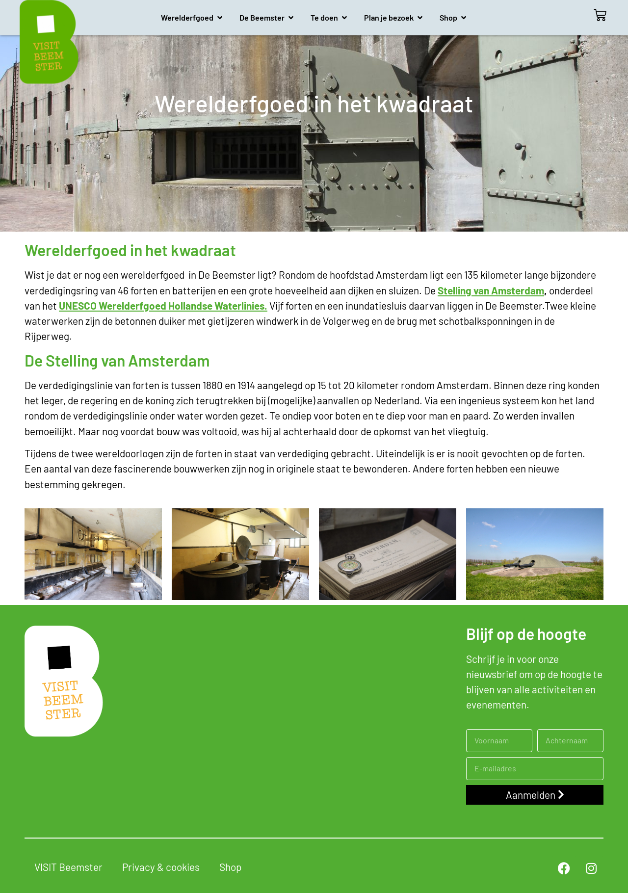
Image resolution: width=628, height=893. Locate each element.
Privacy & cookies (161, 867)
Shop (230, 867)
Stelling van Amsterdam (491, 290)
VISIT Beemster (68, 867)
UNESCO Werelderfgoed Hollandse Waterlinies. (163, 305)
